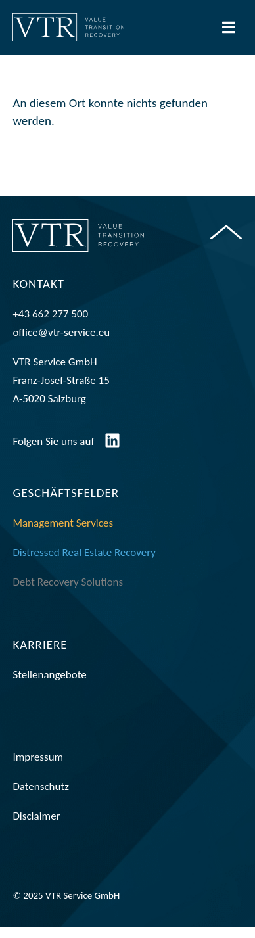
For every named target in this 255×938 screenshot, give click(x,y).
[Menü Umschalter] (228, 27)
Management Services (62, 533)
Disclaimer (36, 826)
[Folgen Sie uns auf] (112, 451)
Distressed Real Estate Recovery (84, 563)
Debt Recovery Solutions (67, 592)
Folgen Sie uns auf (53, 452)
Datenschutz (40, 797)
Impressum (37, 767)
